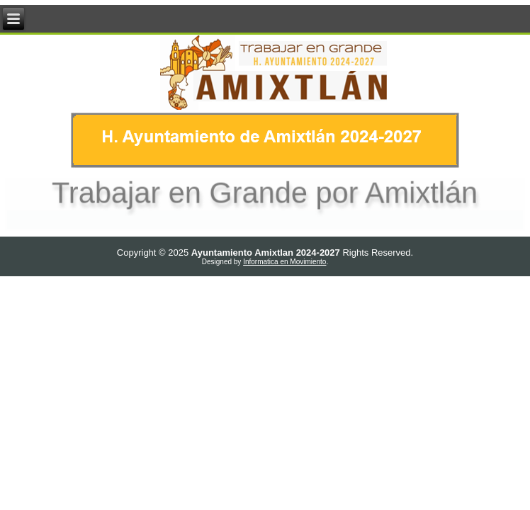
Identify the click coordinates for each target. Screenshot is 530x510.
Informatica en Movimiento (284, 262)
